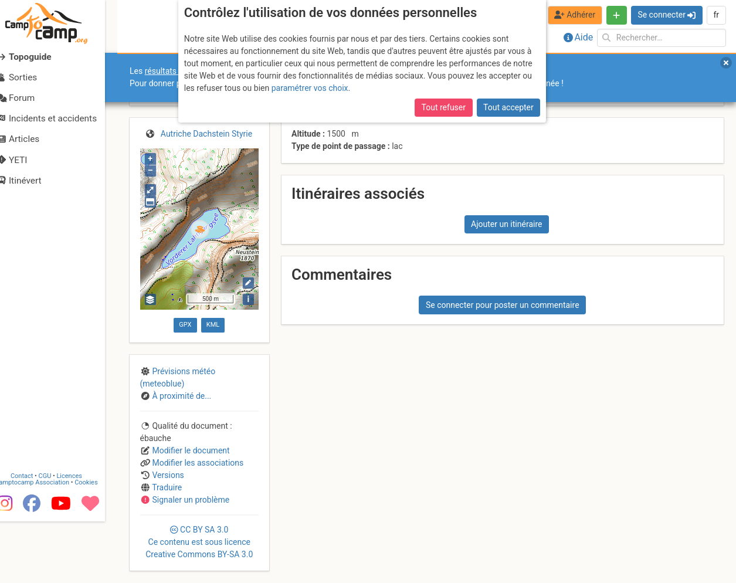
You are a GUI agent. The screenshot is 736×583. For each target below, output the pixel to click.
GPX (185, 324)
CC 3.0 (199, 542)
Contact (34, 537)
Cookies (98, 544)
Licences (81, 537)
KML (212, 324)
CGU (57, 537)
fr (716, 14)
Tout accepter (508, 107)
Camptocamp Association (44, 544)
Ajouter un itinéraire (506, 224)
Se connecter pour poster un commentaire (502, 305)
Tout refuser (444, 107)
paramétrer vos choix (310, 88)
